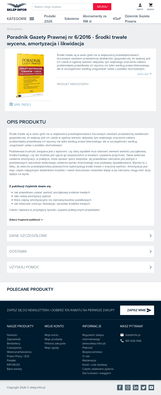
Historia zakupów (55, 343)
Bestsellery (13, 343)
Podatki (11, 360)
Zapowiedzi (14, 339)
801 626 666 (133, 341)
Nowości (12, 335)
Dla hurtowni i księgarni (96, 373)
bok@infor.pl (132, 335)
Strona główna (14, 29)
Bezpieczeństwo (92, 352)
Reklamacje (89, 360)
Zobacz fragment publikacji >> (26, 219)
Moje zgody (52, 347)
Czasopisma (14, 347)
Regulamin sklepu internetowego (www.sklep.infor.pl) (93, 339)
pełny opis (144, 74)
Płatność (87, 347)
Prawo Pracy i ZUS (18, 356)
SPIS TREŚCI (20, 104)
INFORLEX (13, 364)
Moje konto (51, 335)
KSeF (117, 19)
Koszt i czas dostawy (94, 364)
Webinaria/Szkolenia (19, 352)
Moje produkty (53, 339)
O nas (86, 356)
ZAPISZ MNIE (139, 310)
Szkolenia (71, 19)
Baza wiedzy (14, 369)
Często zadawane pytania (97, 369)
